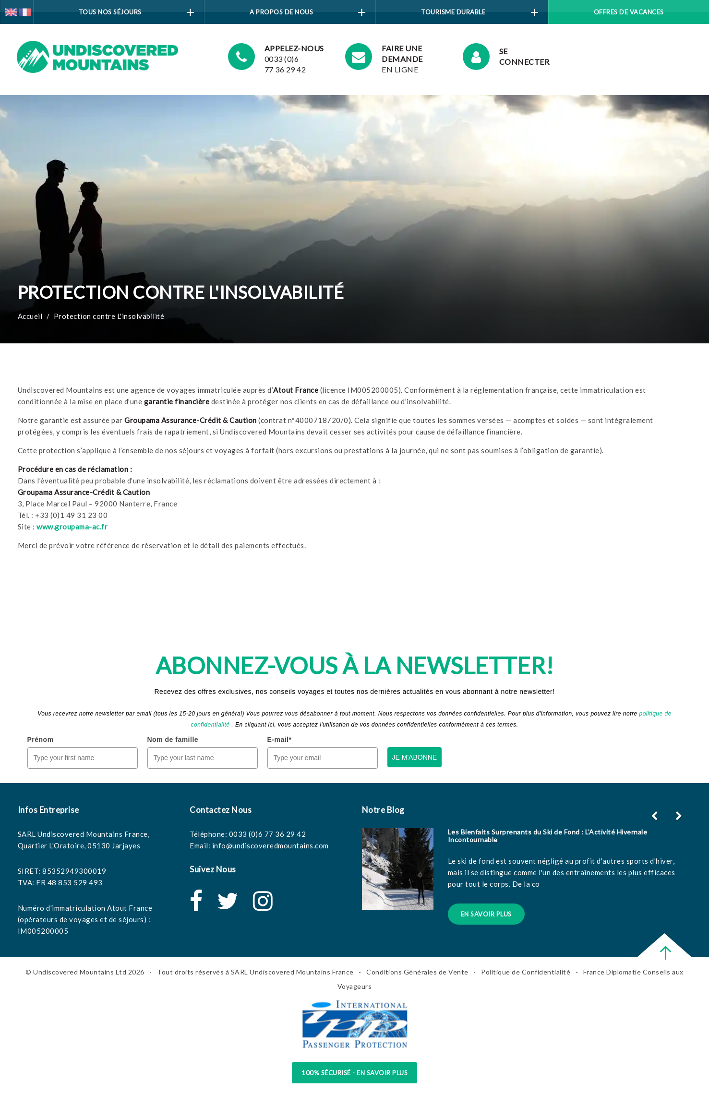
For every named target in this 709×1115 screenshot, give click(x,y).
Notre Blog (383, 810)
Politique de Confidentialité (525, 972)
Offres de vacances (629, 12)
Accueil (30, 316)
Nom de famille (173, 739)
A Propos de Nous (307, 12)
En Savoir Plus (486, 914)
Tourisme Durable (479, 12)
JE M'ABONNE (414, 757)
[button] (680, 816)
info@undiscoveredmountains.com (270, 845)
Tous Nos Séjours (136, 12)
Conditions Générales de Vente (417, 972)
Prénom (40, 739)
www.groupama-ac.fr (72, 526)
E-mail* (279, 739)
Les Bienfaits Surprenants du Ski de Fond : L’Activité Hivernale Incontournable (548, 835)
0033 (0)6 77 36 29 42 (267, 834)
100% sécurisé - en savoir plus (354, 1073)
